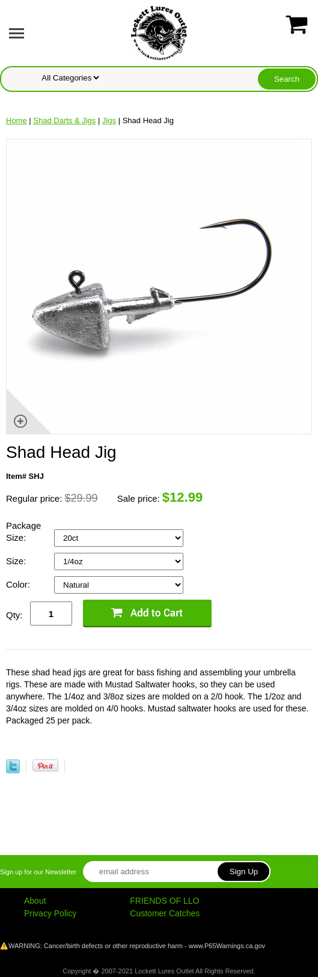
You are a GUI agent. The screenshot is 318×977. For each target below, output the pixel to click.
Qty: (14, 615)
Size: (17, 561)
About (35, 900)
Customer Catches (165, 913)
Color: (19, 584)
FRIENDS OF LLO (164, 900)
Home (16, 120)
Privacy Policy (50, 913)
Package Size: (23, 531)
